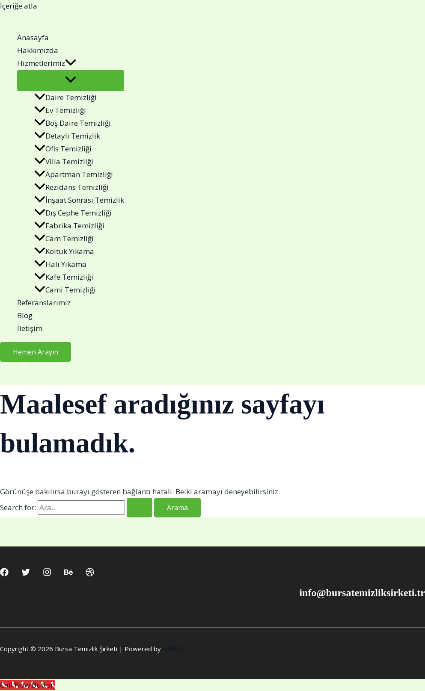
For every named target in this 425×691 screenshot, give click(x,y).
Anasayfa (33, 37)
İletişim (29, 328)
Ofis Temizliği (63, 149)
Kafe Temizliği (63, 277)
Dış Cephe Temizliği (73, 213)
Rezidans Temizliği (71, 187)
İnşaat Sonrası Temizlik (79, 200)
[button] (70, 63)
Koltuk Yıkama (64, 251)
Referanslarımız (44, 302)
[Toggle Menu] (70, 80)
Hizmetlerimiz (46, 63)
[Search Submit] (139, 507)
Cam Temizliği (64, 238)
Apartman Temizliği (73, 174)
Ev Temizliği (60, 110)
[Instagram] (47, 574)
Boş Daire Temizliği (72, 123)
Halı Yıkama (60, 264)
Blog (25, 315)
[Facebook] (4, 574)
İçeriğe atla (18, 6)
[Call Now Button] (27, 685)
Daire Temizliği (65, 97)
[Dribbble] (90, 574)
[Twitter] (25, 574)
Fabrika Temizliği (69, 225)
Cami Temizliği (65, 290)
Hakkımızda (37, 50)
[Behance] (68, 574)
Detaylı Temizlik (67, 136)
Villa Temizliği (63, 161)
